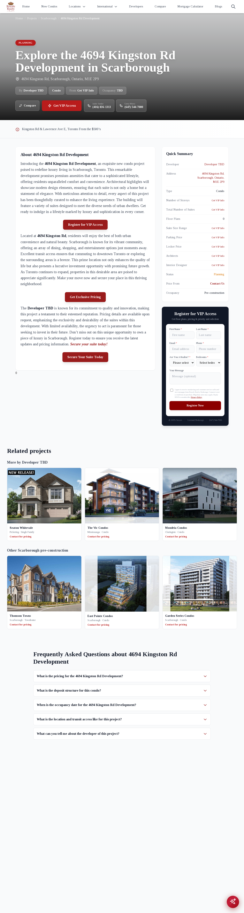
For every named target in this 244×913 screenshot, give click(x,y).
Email (173, 343)
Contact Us (217, 283)
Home (26, 6)
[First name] (181, 335)
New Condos (49, 6)
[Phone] (208, 349)
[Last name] (208, 335)
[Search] (233, 6)
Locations (77, 6)
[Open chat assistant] (233, 902)
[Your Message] (195, 378)
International (107, 6)
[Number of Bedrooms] (208, 362)
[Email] (181, 349)
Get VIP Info (218, 200)
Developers (136, 6)
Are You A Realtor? (179, 357)
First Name (175, 329)
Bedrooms (202, 357)
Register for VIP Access (85, 224)
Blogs (218, 6)
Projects (32, 18)
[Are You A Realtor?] (181, 362)
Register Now (195, 405)
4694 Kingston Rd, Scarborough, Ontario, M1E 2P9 (210, 177)
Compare (160, 6)
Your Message (176, 370)
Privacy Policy (196, 397)
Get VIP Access (62, 106)
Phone (200, 343)
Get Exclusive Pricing (85, 297)
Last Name (202, 329)
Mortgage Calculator (190, 6)
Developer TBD (214, 164)
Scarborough (48, 18)
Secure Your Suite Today (85, 357)
